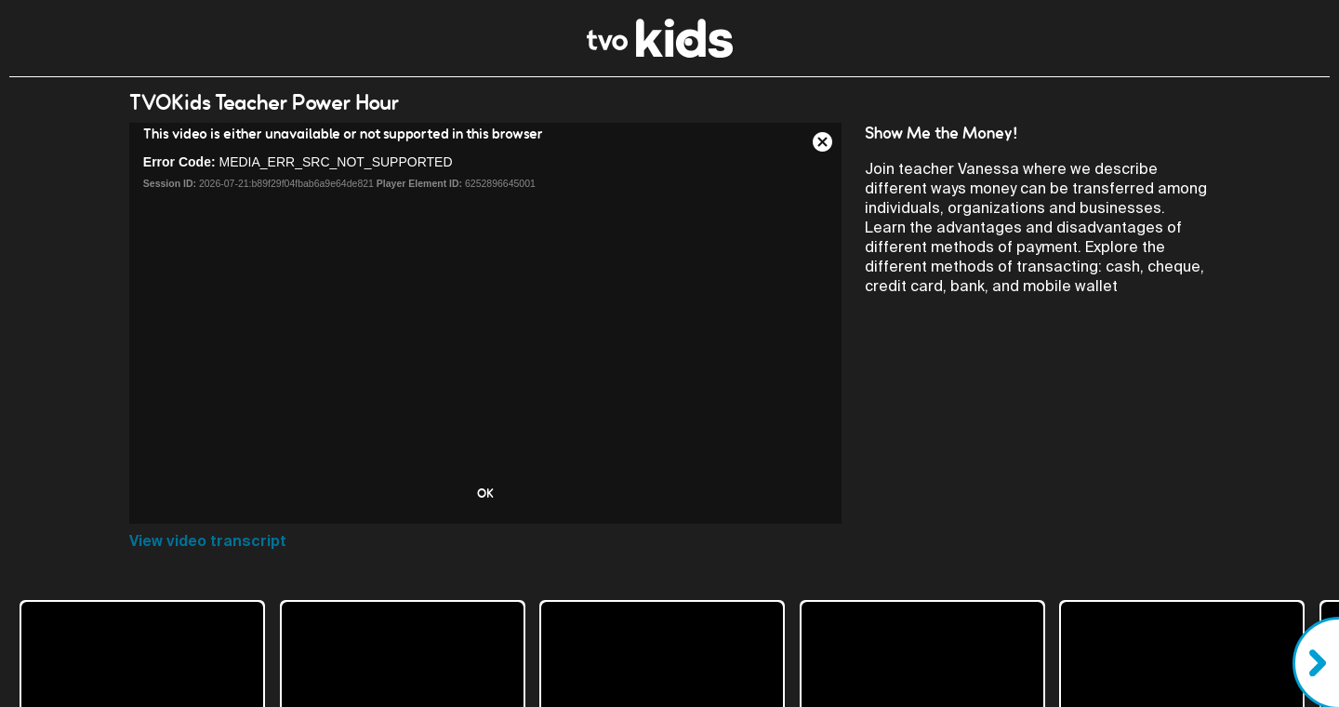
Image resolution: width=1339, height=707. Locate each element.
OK (485, 493)
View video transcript (207, 541)
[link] (659, 52)
